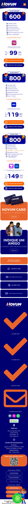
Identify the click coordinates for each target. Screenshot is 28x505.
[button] (24, 4)
